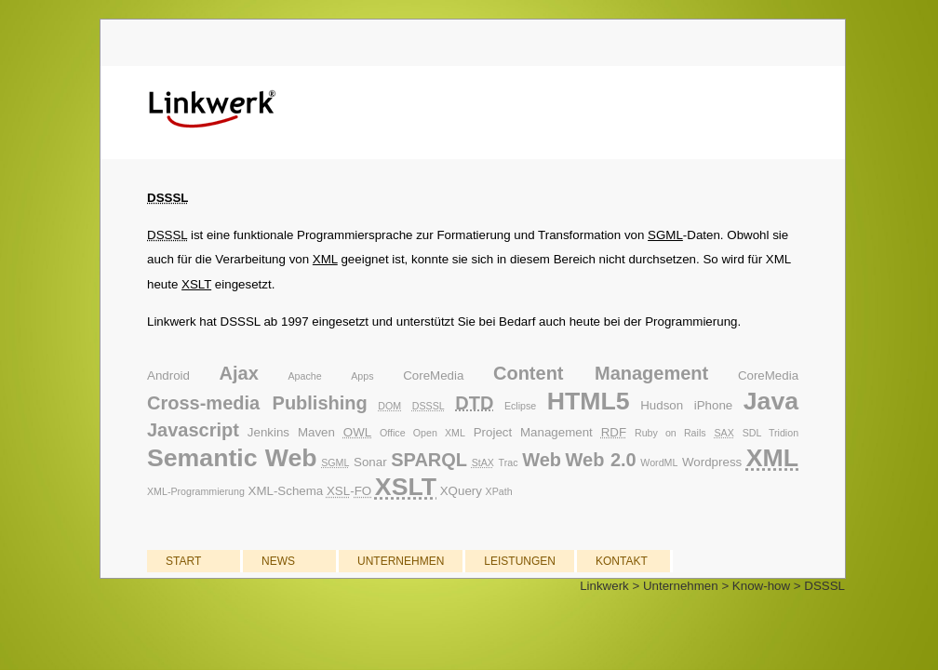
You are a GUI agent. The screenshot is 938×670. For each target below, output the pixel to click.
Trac (508, 462)
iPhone (713, 405)
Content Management (600, 373)
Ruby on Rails (670, 432)
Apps (362, 376)
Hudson (661, 405)
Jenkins (268, 432)
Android (168, 375)
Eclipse (520, 405)
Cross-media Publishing (257, 403)
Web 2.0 (601, 459)
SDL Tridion (770, 432)
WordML (658, 462)
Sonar (370, 462)
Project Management (533, 432)
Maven (316, 432)
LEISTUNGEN (520, 561)
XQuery (461, 491)
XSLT (196, 284)
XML (325, 259)
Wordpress (712, 462)
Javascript (193, 430)
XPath (499, 491)
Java (771, 401)
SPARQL (429, 459)
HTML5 (588, 401)
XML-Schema (286, 491)
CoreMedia (433, 375)
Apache (304, 376)
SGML (665, 235)
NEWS (278, 561)
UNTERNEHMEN (400, 561)
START (183, 561)
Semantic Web (232, 458)
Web (541, 459)
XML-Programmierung (196, 491)
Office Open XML (422, 432)
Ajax (239, 373)
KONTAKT (622, 561)
